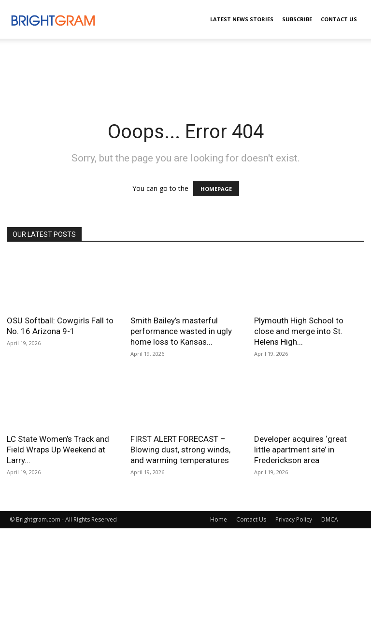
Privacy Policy (293, 519)
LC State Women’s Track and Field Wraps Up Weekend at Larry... (58, 449)
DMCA (329, 519)
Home (218, 519)
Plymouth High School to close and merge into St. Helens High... (298, 331)
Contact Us (339, 19)
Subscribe (297, 19)
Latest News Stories (241, 19)
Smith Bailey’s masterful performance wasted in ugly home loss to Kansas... (181, 331)
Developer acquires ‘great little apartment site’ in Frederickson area (300, 449)
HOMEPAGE (216, 188)
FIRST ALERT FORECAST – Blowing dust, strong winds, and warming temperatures (180, 449)
